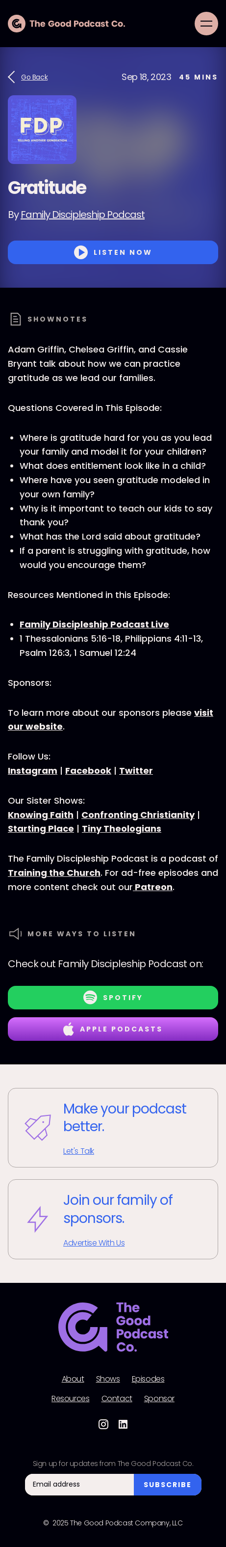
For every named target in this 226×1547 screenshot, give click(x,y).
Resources (70, 1399)
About (73, 1379)
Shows (108, 1379)
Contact (116, 1399)
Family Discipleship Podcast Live (94, 624)
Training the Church (54, 873)
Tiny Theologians (121, 828)
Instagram (32, 770)
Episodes (148, 1379)
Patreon (153, 887)
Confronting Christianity (138, 815)
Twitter (136, 770)
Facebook (88, 770)
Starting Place (41, 828)
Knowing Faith (41, 815)
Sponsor (159, 1399)
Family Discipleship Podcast (83, 214)
